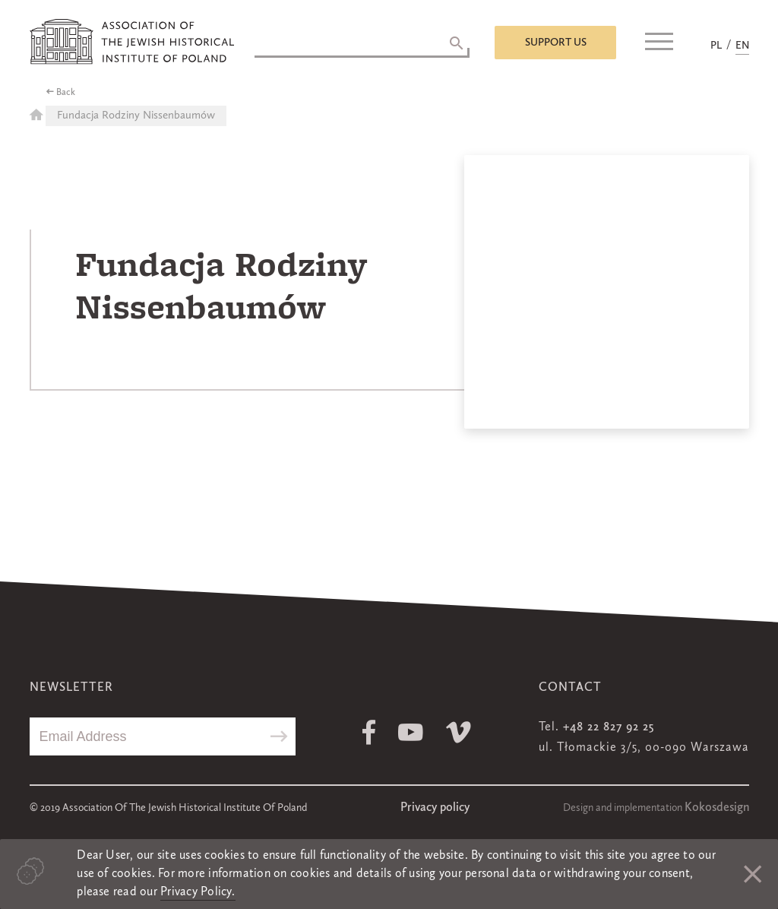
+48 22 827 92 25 (608, 727)
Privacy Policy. (198, 892)
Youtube (411, 732)
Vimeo (458, 732)
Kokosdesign (717, 808)
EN (742, 45)
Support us (556, 42)
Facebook (369, 732)
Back (65, 92)
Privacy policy (435, 808)
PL (716, 45)
